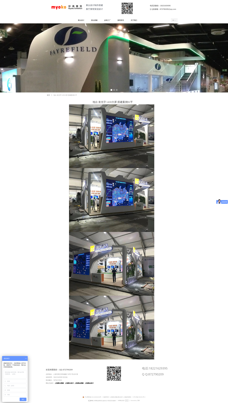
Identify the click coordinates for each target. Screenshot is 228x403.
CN (173, 20)
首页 (48, 95)
